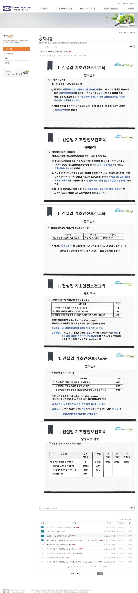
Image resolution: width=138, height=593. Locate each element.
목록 (40, 47)
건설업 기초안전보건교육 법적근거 (59, 536)
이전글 (47, 47)
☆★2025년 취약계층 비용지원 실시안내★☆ (63, 549)
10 (95, 567)
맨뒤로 (105, 567)
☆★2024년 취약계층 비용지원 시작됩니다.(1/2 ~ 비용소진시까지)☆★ (72, 562)
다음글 (55, 47)
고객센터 (125, 32)
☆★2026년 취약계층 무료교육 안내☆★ (61, 527)
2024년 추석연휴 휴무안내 (56, 557)
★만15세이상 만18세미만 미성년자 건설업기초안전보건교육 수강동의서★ (73, 540)
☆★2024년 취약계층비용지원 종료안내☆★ (62, 553)
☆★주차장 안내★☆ (54, 531)
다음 (99, 567)
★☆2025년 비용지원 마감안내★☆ (59, 544)
